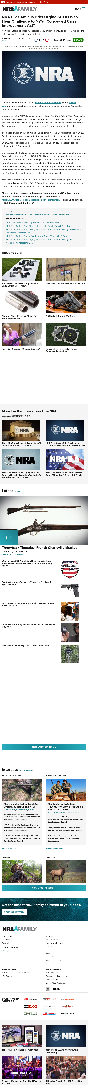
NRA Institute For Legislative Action (15, 986)
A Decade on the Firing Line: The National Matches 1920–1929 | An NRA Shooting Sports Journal (64, 838)
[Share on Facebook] (36, 38)
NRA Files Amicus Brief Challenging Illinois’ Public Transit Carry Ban (38, 226)
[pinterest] (47, 38)
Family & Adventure (15, 555)
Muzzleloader (9, 810)
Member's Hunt (54, 813)
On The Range (51, 970)
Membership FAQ (52, 993)
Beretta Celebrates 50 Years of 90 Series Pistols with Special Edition (26, 583)
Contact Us (6, 953)
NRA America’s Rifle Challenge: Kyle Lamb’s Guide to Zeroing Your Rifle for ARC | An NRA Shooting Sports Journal (22, 838)
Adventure (76, 813)
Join (19, 2)
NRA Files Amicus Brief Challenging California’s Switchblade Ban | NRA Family (65, 444)
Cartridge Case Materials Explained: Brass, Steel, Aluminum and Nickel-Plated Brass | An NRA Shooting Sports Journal (22, 817)
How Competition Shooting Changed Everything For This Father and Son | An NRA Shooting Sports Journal (66, 819)
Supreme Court (68, 214)
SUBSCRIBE (14, 912)
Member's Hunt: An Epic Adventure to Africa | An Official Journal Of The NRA (65, 806)
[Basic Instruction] (18, 848)
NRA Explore (7, 990)
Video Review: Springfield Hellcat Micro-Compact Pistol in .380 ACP (29, 625)
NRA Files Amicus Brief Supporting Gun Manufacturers (32, 222)
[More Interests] (33, 770)
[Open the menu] (83, 8)
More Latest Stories (54, 746)
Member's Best (66, 813)
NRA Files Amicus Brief (14, 214)
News (4, 40)
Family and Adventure (54, 957)
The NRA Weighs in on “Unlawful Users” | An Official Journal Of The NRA (21, 444)
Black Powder (21, 810)
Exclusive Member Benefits (56, 990)
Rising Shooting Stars (54, 974)
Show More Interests (57, 887)
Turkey (31, 810)
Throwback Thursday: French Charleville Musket (39, 547)
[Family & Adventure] (63, 848)
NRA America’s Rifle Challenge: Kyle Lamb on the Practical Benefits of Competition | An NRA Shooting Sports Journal (22, 828)
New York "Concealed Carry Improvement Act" (42, 214)
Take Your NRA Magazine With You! (20, 1063)
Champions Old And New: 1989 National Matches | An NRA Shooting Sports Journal (65, 829)
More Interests (25, 770)
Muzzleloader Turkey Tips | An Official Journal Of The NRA (21, 805)
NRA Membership (52, 986)
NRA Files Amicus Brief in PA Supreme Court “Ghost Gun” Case (37, 236)
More (17, 491)
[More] (20, 491)
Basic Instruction (11, 775)
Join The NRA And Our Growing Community (62, 1065)
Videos (48, 977)
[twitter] (41, 38)
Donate (32, 2)
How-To (6, 857)
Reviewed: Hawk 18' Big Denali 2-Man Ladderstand (25, 645)
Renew (24, 2)
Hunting (50, 857)
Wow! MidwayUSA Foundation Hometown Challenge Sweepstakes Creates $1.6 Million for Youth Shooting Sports (27, 563)
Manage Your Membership (56, 997)
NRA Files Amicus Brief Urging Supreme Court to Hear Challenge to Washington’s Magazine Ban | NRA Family (21, 475)
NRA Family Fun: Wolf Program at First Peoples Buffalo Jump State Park (28, 604)
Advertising (6, 957)
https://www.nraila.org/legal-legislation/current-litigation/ (31, 199)
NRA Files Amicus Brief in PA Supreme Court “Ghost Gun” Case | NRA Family (64, 474)
